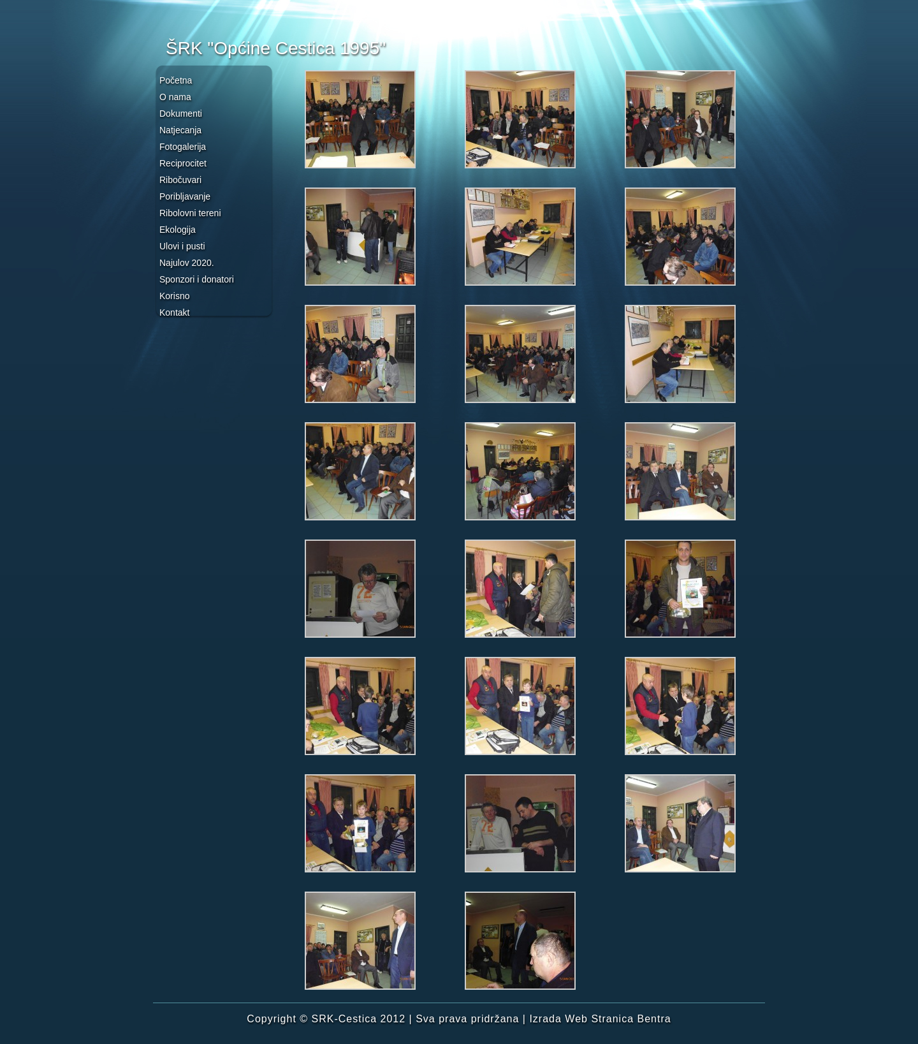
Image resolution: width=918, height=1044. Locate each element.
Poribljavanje (184, 196)
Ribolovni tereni (190, 213)
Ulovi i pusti (182, 246)
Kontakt (174, 312)
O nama (175, 97)
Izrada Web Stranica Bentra (600, 1018)
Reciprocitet (183, 163)
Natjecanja (180, 130)
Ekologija (177, 229)
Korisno (174, 296)
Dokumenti (180, 113)
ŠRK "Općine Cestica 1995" (276, 48)
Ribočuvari (180, 180)
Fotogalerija (182, 147)
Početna (175, 80)
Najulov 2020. (186, 263)
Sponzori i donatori (196, 279)
